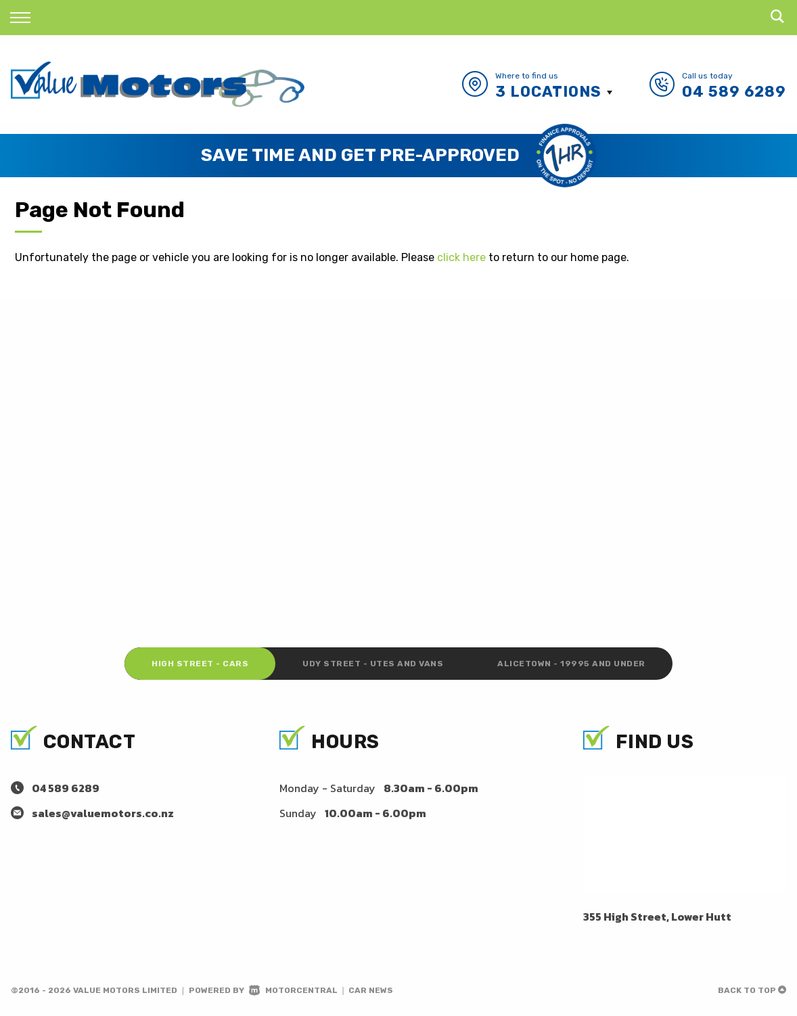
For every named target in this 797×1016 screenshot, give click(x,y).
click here (461, 257)
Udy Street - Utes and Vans (372, 663)
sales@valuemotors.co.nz (103, 813)
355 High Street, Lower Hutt (657, 916)
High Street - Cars (200, 663)
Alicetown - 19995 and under (571, 663)
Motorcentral (293, 990)
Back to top (752, 990)
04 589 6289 (734, 92)
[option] (398, 155)
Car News (370, 990)
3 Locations (548, 92)
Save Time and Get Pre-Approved (360, 155)
